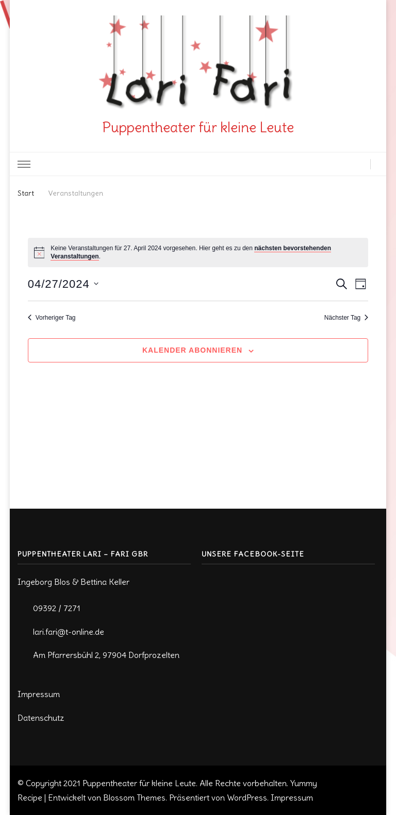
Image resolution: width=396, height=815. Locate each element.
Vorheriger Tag (52, 317)
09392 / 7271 (56, 608)
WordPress (247, 797)
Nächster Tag (346, 317)
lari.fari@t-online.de (68, 632)
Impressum (39, 694)
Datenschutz (41, 718)
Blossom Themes (134, 797)
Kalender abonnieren (192, 350)
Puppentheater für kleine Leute (198, 127)
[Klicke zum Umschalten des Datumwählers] (63, 283)
